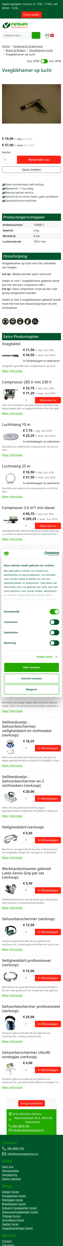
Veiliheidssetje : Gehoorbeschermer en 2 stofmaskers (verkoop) (23, 781)
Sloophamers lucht (41, 50)
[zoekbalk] (17, 35)
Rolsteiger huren (12, 1196)
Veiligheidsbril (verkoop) (23, 827)
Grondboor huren (13, 1217)
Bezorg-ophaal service (19, 193)
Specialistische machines (20, 201)
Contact (7, 1238)
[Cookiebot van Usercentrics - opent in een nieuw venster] (45, 553)
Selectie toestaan (31, 678)
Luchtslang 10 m (16, 424)
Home (6, 46)
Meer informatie (12, 371)
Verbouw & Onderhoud (28, 46)
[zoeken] (36, 35)
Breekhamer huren (14, 1200)
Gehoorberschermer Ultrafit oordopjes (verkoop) (26, 1055)
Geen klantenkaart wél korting (24, 185)
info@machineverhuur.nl (21, 1126)
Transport (8, 1242)
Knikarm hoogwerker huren (19, 1204)
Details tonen (45, 656)
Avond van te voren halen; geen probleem (31, 197)
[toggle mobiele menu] (59, 35)
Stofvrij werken (11, 1175)
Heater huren (10, 1221)
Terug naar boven (31, 1103)
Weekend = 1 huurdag (19, 189)
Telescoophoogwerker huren (20, 1208)
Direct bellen (31, 15)
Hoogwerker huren (14, 1192)
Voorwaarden (10, 1167)
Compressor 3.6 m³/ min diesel (28, 508)
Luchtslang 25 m (16, 466)
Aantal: (6, 152)
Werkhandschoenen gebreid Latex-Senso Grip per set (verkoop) (26, 873)
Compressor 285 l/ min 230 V (26, 382)
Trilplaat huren (11, 1213)
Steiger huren (10, 1188)
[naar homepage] (15, 25)
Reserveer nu (39, 160)
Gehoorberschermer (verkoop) (28, 919)
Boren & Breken (16, 50)
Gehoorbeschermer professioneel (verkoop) (31, 1009)
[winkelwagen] (49, 35)
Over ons (7, 1163)
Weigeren (31, 689)
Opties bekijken (31, 170)
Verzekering (9, 1171)
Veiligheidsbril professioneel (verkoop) (26, 963)
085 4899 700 (14, 1122)
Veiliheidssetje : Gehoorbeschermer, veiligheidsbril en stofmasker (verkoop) (27, 729)
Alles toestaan (31, 667)
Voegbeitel (11, 343)
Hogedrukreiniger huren (17, 1225)
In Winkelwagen (48, 748)
